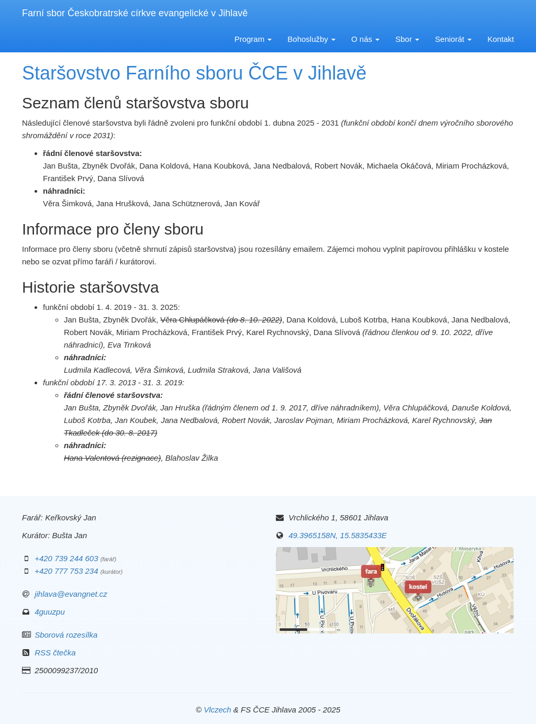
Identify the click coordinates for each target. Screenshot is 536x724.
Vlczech (217, 709)
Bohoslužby (311, 39)
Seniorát (453, 39)
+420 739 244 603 (66, 558)
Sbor (407, 39)
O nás (365, 39)
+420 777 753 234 (66, 570)
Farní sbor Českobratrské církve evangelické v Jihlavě (135, 13)
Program (253, 39)
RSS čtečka (55, 652)
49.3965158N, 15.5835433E (337, 535)
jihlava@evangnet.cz (71, 593)
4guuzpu (50, 611)
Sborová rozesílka (66, 634)
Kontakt (500, 39)
